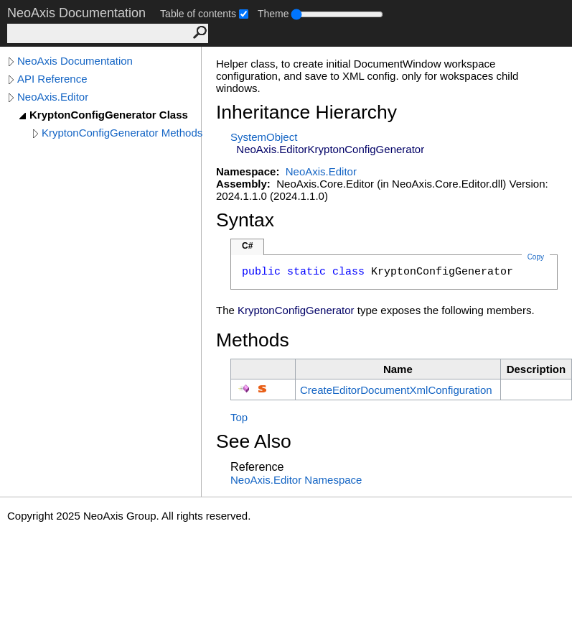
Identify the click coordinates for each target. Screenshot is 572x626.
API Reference (52, 79)
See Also (253, 441)
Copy (536, 257)
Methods (252, 340)
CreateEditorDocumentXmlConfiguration (396, 390)
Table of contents (198, 13)
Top (239, 417)
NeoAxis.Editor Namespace (296, 480)
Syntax (245, 220)
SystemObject (263, 137)
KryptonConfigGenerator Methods (122, 132)
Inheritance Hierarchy (306, 112)
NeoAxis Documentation (75, 61)
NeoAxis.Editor (52, 97)
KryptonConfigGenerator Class (108, 115)
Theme (273, 13)
